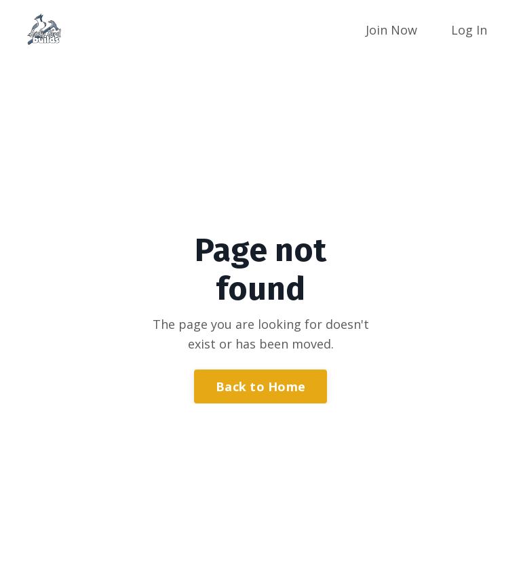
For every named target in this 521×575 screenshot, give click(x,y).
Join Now (391, 30)
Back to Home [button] (260, 386)
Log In (469, 30)
